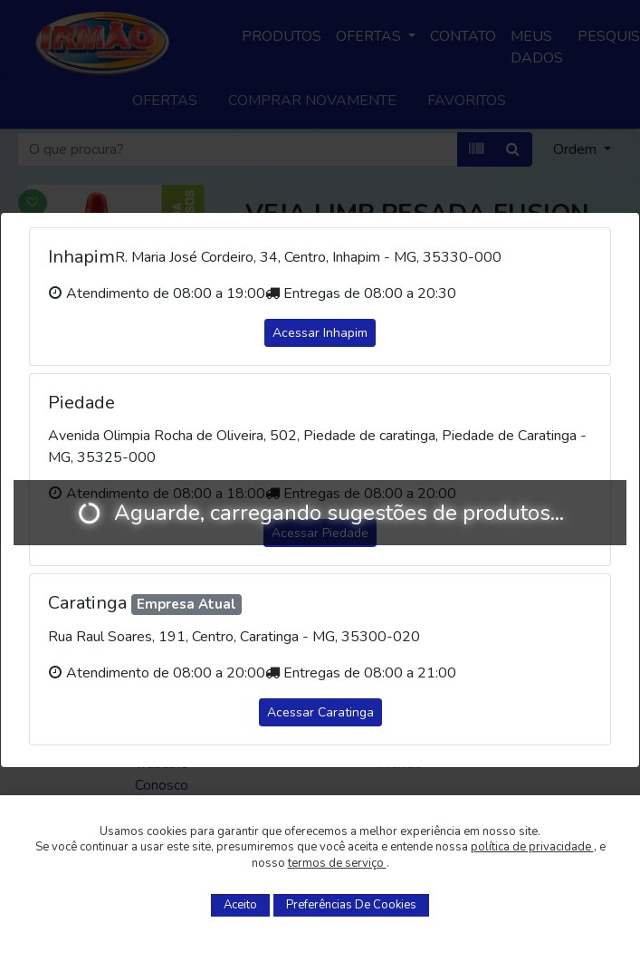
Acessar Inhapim (320, 332)
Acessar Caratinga (320, 712)
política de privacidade (532, 847)
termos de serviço (337, 863)
